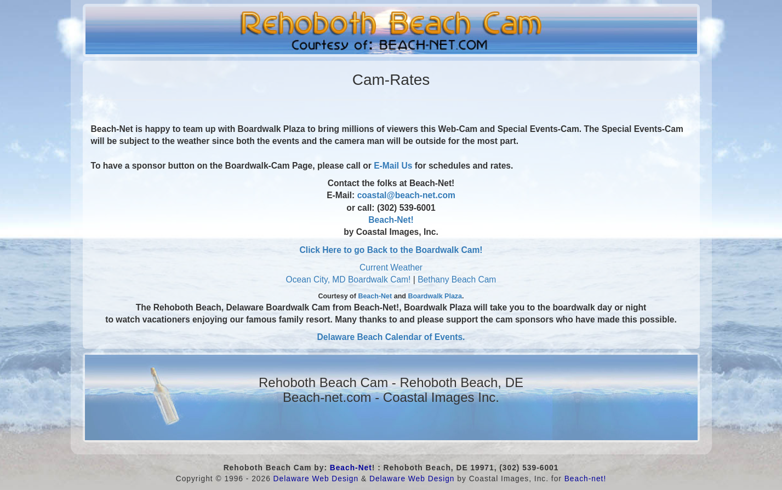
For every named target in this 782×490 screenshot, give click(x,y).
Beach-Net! (390, 219)
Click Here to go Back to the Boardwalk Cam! (391, 250)
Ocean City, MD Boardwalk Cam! (348, 279)
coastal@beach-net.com (406, 195)
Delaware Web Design (316, 479)
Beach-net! (585, 479)
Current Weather (391, 267)
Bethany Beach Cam (457, 279)
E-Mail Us (393, 165)
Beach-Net (375, 296)
